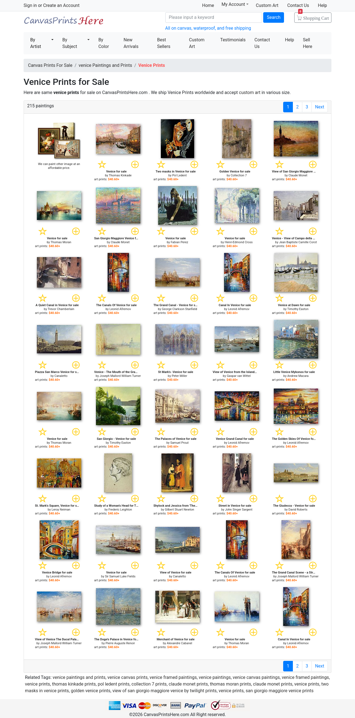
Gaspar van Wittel (239, 376)
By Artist (35, 43)
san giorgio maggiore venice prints (280, 690)
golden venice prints (90, 690)
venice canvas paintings (256, 677)
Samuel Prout (179, 443)
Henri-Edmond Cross (239, 242)
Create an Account (61, 5)
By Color (103, 43)
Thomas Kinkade (120, 175)
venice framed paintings (173, 677)
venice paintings (215, 677)
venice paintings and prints (79, 677)
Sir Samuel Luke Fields (120, 576)
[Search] (213, 17)
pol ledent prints (114, 684)
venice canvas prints (127, 677)
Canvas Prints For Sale (64, 22)
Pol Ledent (179, 175)
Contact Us (298, 5)
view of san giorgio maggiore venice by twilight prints (164, 690)
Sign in (30, 5)
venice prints (37, 684)
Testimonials (232, 39)
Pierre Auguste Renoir (120, 643)
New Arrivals (131, 43)
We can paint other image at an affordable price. (59, 166)
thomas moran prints (230, 684)
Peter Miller (179, 376)
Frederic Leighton (120, 509)
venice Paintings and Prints (105, 65)
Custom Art (267, 5)
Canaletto (60, 376)
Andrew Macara (298, 376)
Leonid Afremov (120, 309)
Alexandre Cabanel (179, 643)
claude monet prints (188, 684)
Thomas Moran (61, 242)
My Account (235, 4)
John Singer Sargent (238, 509)
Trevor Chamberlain (61, 309)
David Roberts (297, 509)
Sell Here (307, 43)
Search (273, 17)
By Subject (69, 43)
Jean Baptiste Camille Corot (298, 242)
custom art (249, 92)
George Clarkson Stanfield (179, 309)
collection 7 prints (149, 684)
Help (322, 5)
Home (208, 5)
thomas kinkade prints (74, 684)
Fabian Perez (179, 242)
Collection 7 (239, 175)
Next (319, 107)
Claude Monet (297, 175)
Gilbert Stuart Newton (179, 509)
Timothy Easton (298, 309)
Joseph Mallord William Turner (120, 376)
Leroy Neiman (61, 509)
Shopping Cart (313, 16)
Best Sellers (163, 43)
